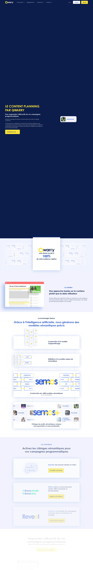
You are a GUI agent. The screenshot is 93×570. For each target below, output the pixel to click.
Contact (77, 2)
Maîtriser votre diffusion (56, 497)
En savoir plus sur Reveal (56, 521)
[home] (9, 2)
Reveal (84, 2)
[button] (21, 2)
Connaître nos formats (56, 471)
